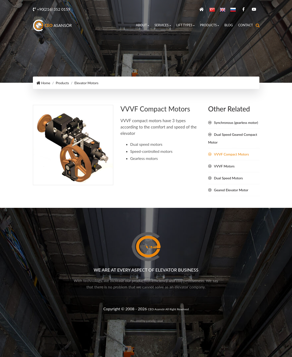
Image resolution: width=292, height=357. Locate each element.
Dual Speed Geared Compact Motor (232, 138)
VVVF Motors (224, 166)
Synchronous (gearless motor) (236, 122)
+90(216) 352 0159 (51, 9)
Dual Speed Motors (228, 178)
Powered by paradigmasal (146, 321)
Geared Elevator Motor (231, 190)
